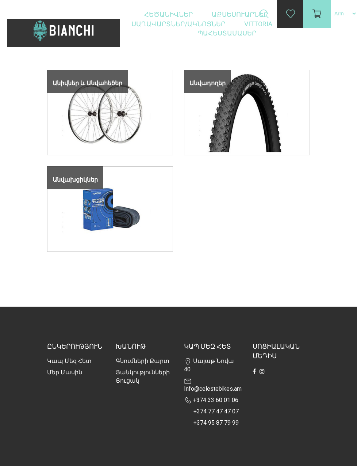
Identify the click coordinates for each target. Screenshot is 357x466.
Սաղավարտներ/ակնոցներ (179, 24)
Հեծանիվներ (169, 14)
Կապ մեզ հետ (69, 360)
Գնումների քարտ (142, 360)
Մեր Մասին (64, 372)
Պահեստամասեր (228, 33)
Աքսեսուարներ (240, 14)
